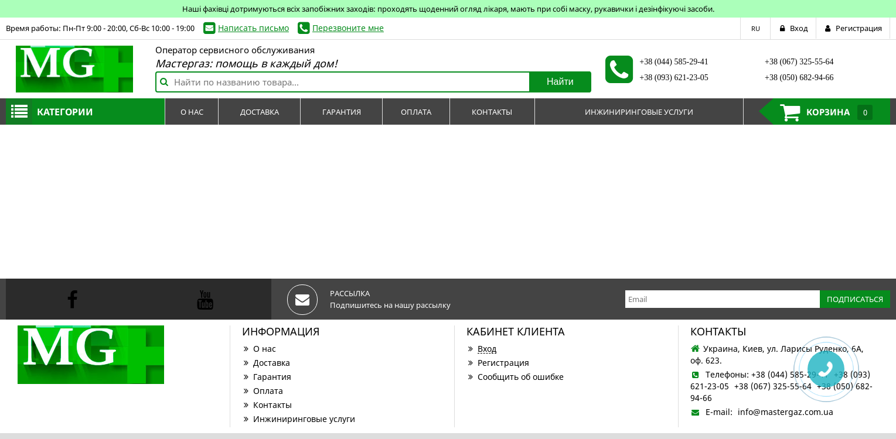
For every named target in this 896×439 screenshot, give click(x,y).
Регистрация (497, 362)
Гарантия (266, 376)
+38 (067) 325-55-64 (799, 61)
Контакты (267, 404)
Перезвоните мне (348, 27)
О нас (259, 348)
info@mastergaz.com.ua (785, 411)
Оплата (262, 390)
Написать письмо (253, 27)
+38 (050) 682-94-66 (799, 77)
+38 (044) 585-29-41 (673, 61)
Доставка (266, 362)
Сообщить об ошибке (515, 376)
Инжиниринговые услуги (298, 418)
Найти (560, 82)
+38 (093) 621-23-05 (673, 77)
